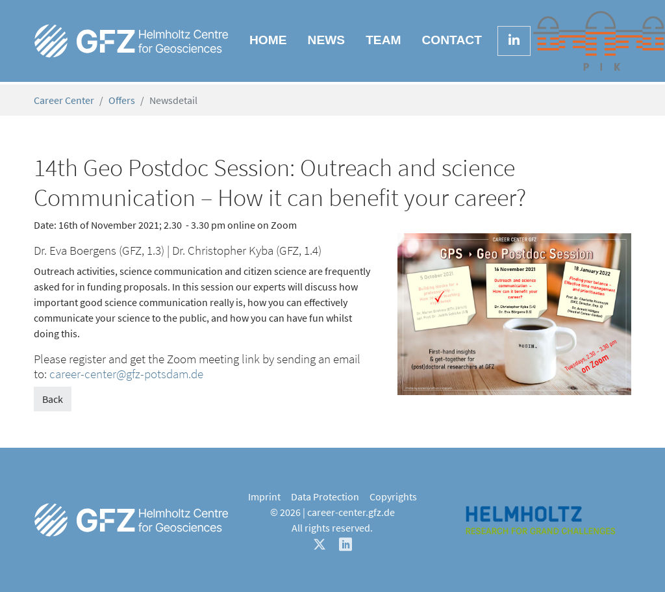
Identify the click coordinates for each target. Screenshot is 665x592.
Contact (451, 40)
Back (52, 399)
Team (383, 40)
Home (268, 40)
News (326, 40)
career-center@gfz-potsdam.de (126, 373)
